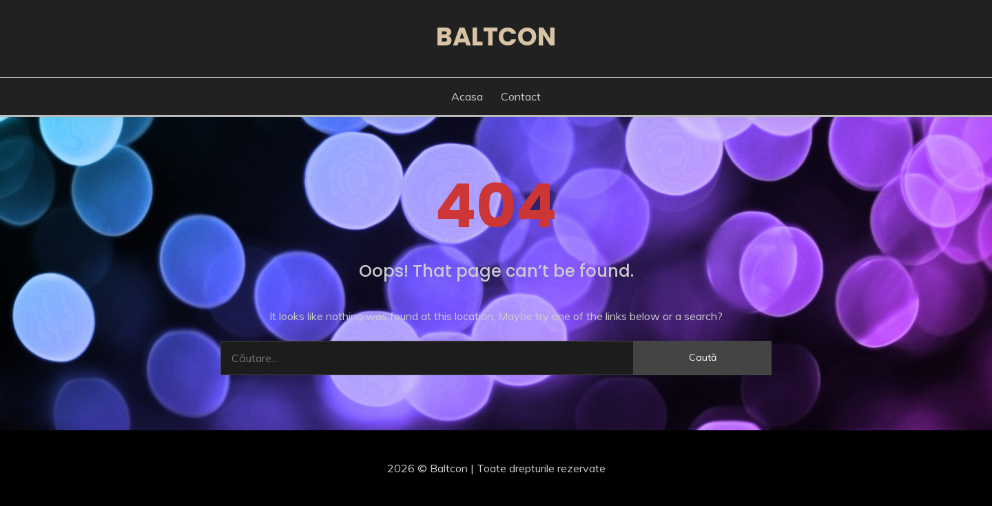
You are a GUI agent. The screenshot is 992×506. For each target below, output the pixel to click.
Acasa (467, 96)
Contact (521, 96)
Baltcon (496, 36)
